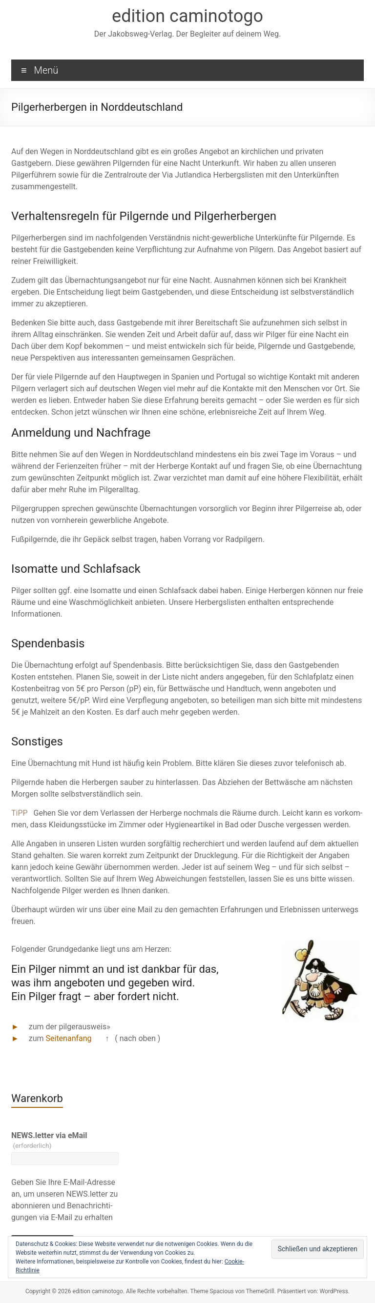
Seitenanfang (69, 1038)
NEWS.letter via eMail (49, 1140)
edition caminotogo (187, 16)
